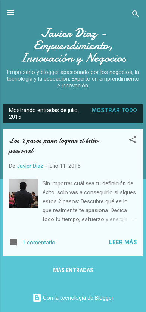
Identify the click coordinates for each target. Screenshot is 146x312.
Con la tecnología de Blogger (73, 297)
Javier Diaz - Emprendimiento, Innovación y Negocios (73, 45)
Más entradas (73, 270)
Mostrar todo (114, 110)
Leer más (123, 242)
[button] (132, 141)
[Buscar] (135, 15)
